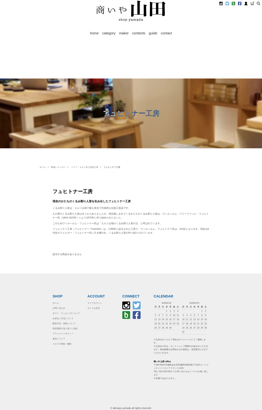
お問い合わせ (59, 308)
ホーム (43, 167)
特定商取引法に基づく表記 (65, 328)
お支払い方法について (63, 318)
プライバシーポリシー (63, 333)
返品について (59, 338)
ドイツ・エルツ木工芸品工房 (84, 167)
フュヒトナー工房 (111, 167)
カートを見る (93, 308)
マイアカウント (94, 303)
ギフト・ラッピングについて (66, 313)
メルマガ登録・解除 (62, 344)
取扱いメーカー (58, 167)
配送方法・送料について (64, 323)
